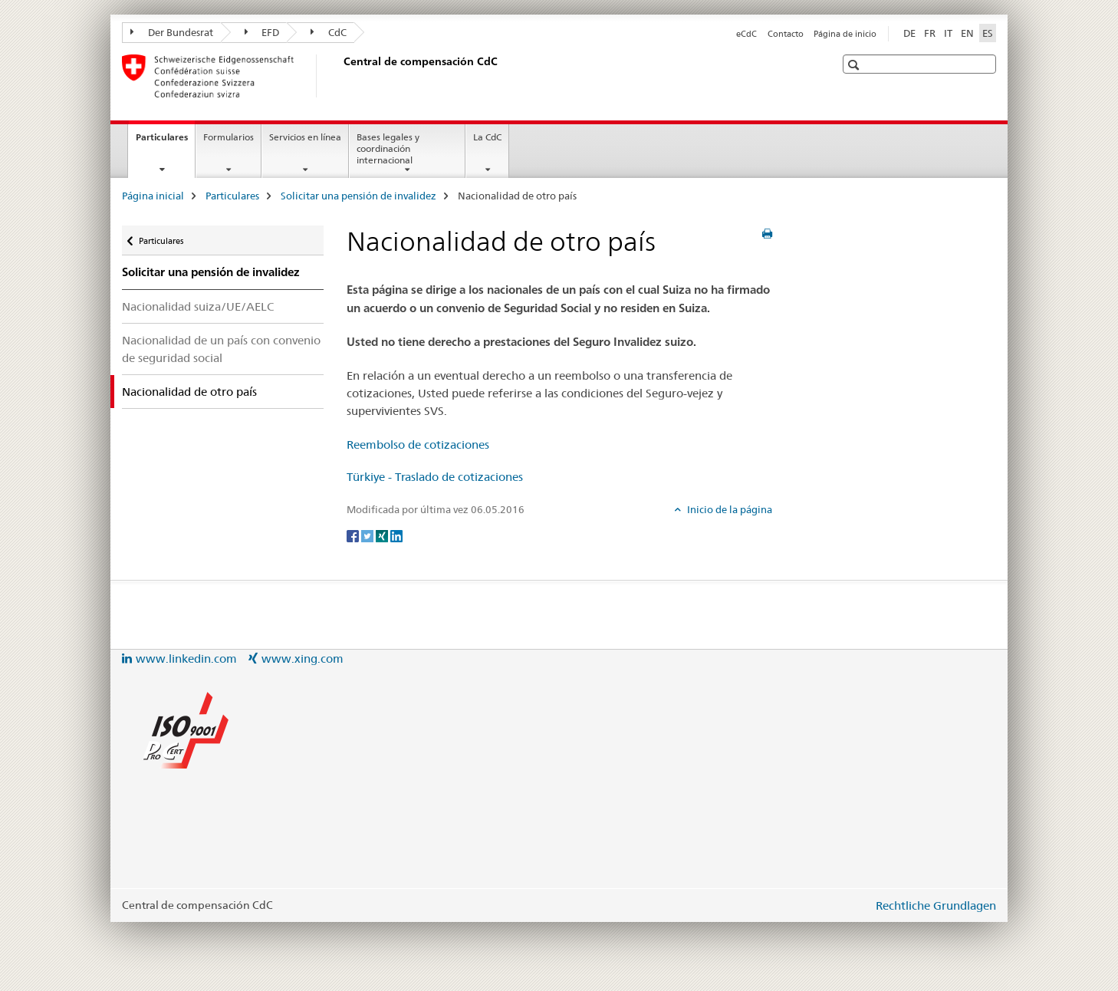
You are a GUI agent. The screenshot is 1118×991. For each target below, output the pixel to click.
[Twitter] (368, 534)
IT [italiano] (948, 33)
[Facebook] (354, 534)
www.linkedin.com (186, 658)
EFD (262, 32)
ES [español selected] (987, 33)
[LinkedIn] (396, 534)
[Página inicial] (340, 75)
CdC (329, 32)
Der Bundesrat (171, 32)
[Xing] (383, 534)
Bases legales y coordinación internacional (388, 148)
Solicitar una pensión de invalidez (358, 195)
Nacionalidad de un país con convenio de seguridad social (221, 349)
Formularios (228, 137)
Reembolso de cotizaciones (418, 444)
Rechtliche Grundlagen (936, 905)
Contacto (786, 33)
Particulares (165, 141)
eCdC (746, 33)
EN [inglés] (967, 33)
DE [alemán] (909, 33)
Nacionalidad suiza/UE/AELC (198, 306)
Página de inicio (845, 33)
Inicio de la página (728, 509)
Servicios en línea (305, 137)
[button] (855, 64)
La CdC (487, 137)
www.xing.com (302, 658)
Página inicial (153, 195)
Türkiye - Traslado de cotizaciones (435, 476)
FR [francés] (930, 33)
